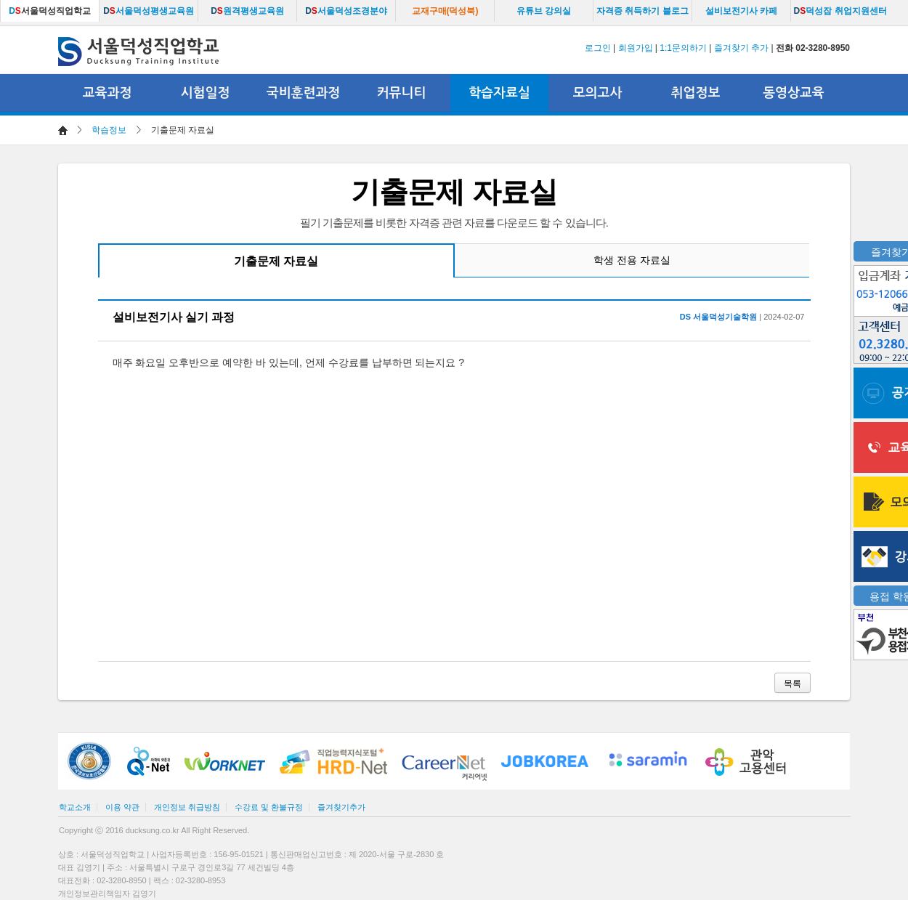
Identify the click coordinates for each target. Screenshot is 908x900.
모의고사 (598, 93)
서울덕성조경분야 (346, 11)
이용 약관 (122, 807)
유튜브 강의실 (543, 11)
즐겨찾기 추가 (741, 48)
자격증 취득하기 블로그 (642, 11)
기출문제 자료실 (276, 261)
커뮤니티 (401, 93)
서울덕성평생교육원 (148, 11)
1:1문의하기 (683, 48)
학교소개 (75, 807)
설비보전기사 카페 (741, 11)
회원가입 (635, 48)
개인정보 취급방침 (187, 807)
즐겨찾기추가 (341, 807)
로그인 (598, 48)
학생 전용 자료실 (631, 260)
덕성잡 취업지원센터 (839, 11)
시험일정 (205, 93)
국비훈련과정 (304, 93)
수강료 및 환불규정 (269, 807)
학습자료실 (499, 93)
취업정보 (696, 93)
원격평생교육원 (247, 11)
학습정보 (109, 130)
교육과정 (107, 93)
